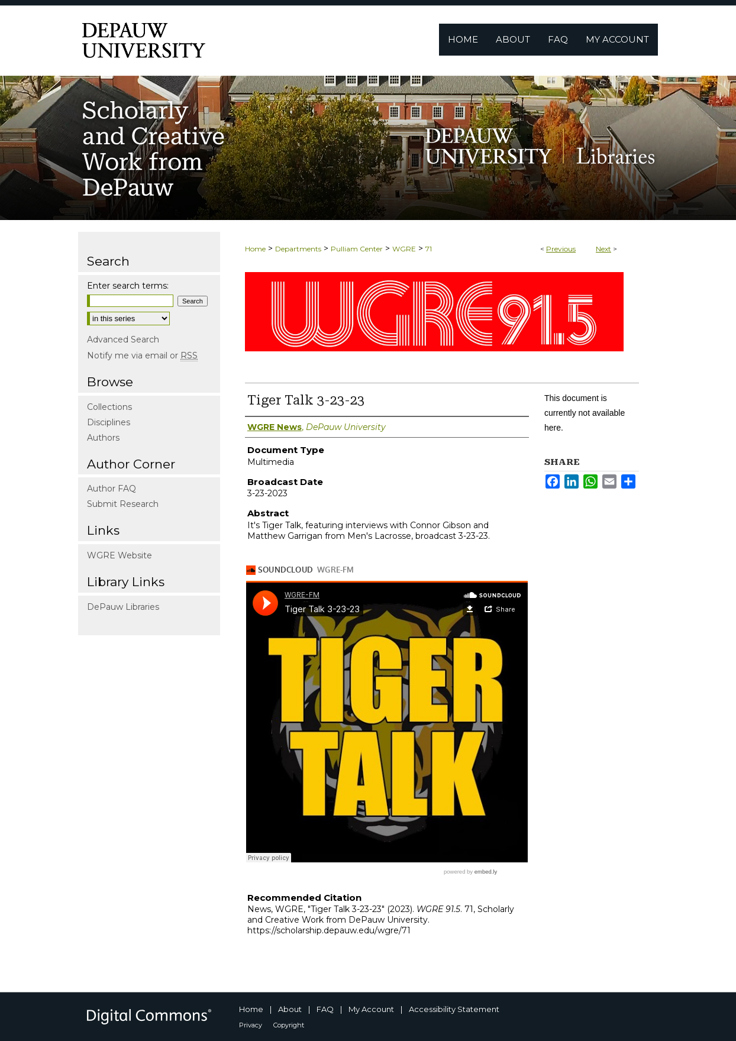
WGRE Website (119, 555)
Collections (109, 407)
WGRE (404, 248)
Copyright (288, 1025)
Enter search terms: (128, 285)
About (290, 1009)
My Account (371, 1009)
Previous (561, 248)
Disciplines (108, 422)
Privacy (250, 1025)
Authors (103, 437)
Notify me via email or (142, 355)
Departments (298, 248)
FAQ (325, 1009)
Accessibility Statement (454, 1009)
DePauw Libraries (123, 607)
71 (428, 248)
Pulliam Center (357, 248)
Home (255, 248)
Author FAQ (111, 488)
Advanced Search (123, 339)
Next (603, 248)
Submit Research (123, 504)
